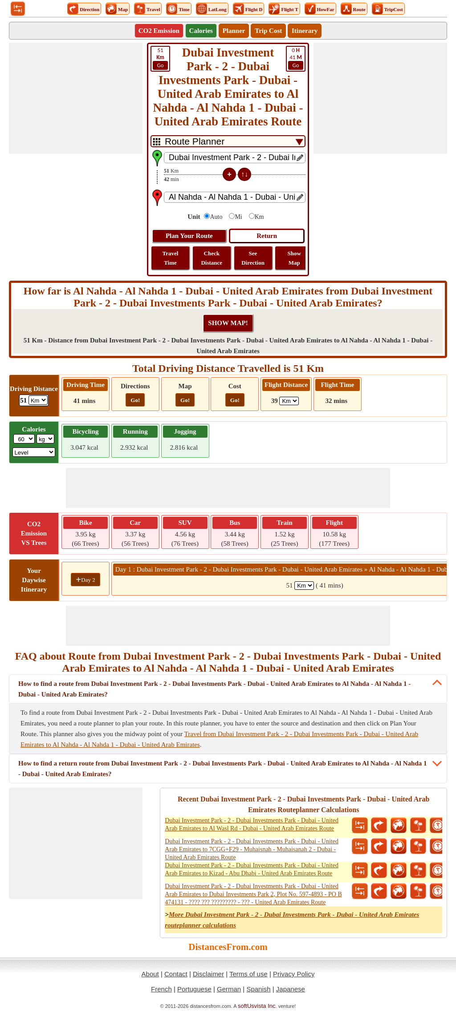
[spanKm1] (304, 585)
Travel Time (171, 258)
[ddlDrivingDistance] (38, 400)
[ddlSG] (34, 452)
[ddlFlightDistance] (289, 401)
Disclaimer (208, 974)
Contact (175, 974)
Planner (234, 30)
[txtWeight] (24, 438)
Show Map (294, 258)
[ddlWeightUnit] (45, 438)
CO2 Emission (158, 30)
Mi (238, 216)
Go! (135, 400)
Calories (201, 30)
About (150, 974)
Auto (216, 216)
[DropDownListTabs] (228, 141)
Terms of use (248, 974)
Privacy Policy (293, 974)
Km (259, 216)
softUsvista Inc (257, 1006)
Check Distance (211, 258)
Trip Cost (268, 30)
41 (296, 58)
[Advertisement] (75, 98)
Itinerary (305, 30)
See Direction (253, 258)
